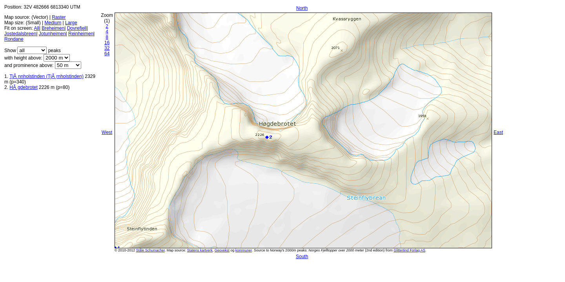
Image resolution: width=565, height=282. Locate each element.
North (302, 8)
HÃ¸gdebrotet (23, 87)
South (302, 256)
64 (106, 53)
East (498, 132)
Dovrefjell (77, 28)
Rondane (14, 39)
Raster (59, 17)
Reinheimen (80, 33)
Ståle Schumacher (150, 250)
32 (106, 48)
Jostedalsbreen (20, 33)
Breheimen (53, 28)
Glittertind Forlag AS (409, 250)
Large (71, 22)
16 (106, 42)
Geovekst (222, 250)
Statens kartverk (200, 250)
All (36, 28)
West (107, 132)
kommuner (243, 250)
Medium (52, 22)
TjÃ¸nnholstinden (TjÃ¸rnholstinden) (46, 76)
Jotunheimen (52, 33)
